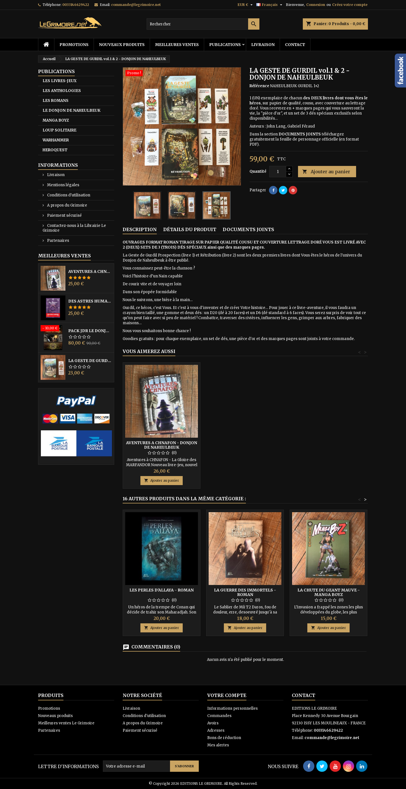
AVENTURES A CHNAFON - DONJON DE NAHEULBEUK (90, 271)
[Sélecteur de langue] (270, 5)
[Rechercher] (203, 24)
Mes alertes (218, 745)
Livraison (263, 44)
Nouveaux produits (122, 44)
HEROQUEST (55, 150)
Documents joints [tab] (248, 229)
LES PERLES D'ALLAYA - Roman (161, 590)
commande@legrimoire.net (136, 5)
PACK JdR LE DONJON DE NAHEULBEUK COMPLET (90, 330)
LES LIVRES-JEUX (59, 80)
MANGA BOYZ (56, 120)
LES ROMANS (56, 100)
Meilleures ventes (177, 44)
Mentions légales (62, 185)
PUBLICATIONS (225, 44)
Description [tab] (140, 229)
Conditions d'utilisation (68, 195)
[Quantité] (277, 171)
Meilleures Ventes (64, 255)
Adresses (215, 730)
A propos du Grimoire (66, 205)
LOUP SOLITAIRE (59, 130)
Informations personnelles (232, 708)
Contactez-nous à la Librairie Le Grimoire (74, 228)
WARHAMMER (56, 140)
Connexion (315, 5)
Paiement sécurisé (64, 215)
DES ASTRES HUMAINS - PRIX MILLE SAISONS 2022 (90, 301)
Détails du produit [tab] (189, 229)
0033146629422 (75, 5)
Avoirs (213, 723)
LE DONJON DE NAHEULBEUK (71, 110)
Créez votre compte (349, 5)
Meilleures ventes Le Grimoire (66, 723)
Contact (295, 44)
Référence (259, 86)
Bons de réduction (224, 737)
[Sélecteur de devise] (246, 5)
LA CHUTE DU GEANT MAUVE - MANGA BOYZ (328, 592)
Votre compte (226, 695)
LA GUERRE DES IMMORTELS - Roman (245, 592)
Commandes (219, 715)
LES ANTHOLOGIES (62, 90)
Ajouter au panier (326, 172)
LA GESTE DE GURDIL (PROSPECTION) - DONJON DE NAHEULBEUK (90, 360)
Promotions (74, 44)
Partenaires (57, 240)
